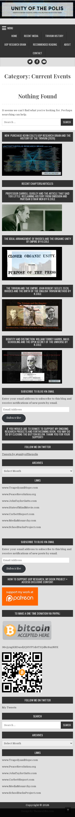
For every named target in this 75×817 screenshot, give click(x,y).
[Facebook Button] (37, 61)
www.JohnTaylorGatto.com (19, 500)
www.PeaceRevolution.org (19, 494)
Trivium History (54, 36)
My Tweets (9, 707)
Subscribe (13, 418)
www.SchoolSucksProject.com (21, 527)
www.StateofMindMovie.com (20, 507)
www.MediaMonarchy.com (19, 520)
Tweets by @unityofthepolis (20, 454)
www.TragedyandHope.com (20, 487)
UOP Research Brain (15, 44)
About (67, 44)
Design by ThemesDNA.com (37, 811)
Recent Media (31, 36)
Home (14, 36)
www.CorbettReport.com (18, 514)
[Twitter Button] (30, 61)
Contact (37, 53)
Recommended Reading (45, 44)
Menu (10, 28)
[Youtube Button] (44, 61)
